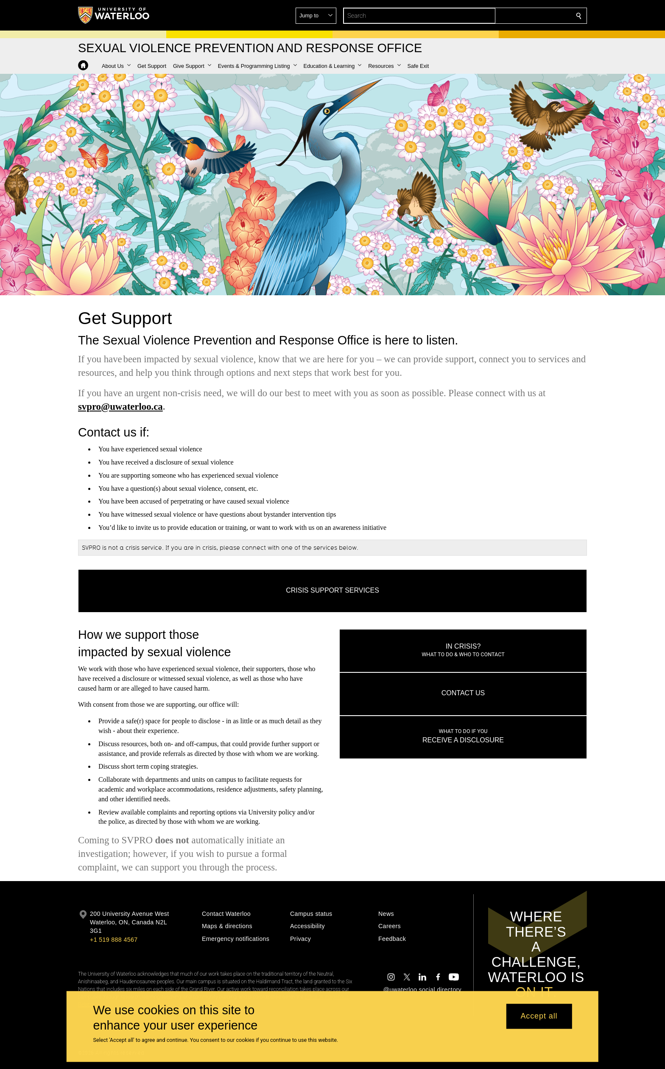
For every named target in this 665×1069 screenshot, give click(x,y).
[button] (517, 15)
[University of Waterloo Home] (114, 15)
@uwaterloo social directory (422, 989)
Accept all (538, 1016)
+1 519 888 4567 (113, 939)
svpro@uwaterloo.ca (120, 406)
